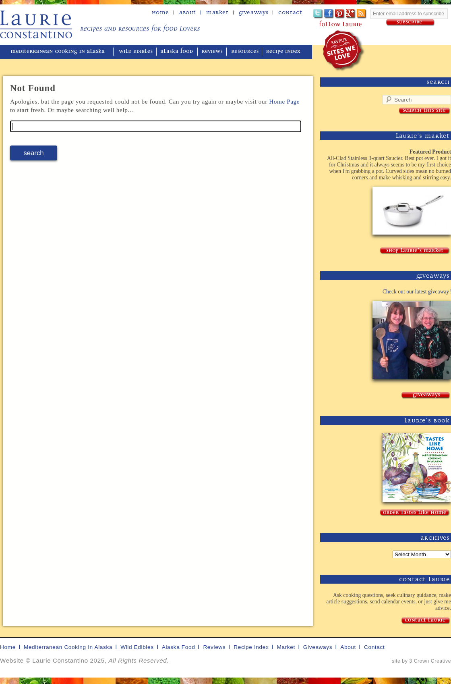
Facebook (329, 13)
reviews (213, 52)
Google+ (350, 13)
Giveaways (253, 12)
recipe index (284, 52)
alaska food (178, 52)
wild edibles (136, 52)
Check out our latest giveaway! (417, 292)
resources (245, 52)
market (286, 647)
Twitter (318, 13)
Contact (290, 12)
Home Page (284, 101)
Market (217, 12)
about (187, 12)
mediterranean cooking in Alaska (61, 52)
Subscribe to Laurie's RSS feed (361, 13)
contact (374, 647)
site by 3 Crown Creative (421, 661)
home (160, 12)
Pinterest (340, 13)
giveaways (317, 647)
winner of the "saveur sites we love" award (344, 51)
